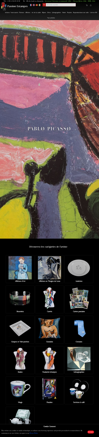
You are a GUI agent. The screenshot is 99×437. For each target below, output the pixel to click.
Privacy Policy (34, 433)
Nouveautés (14, 12)
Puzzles (69, 12)
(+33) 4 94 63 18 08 (13, 1)
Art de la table (36, 12)
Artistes (7, 12)
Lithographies (56, 12)
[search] (61, 4)
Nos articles (51, 18)
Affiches (27, 12)
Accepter (90, 432)
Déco (49, 12)
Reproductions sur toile (81, 12)
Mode (64, 12)
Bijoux (44, 12)
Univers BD (93, 12)
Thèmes (21, 12)
